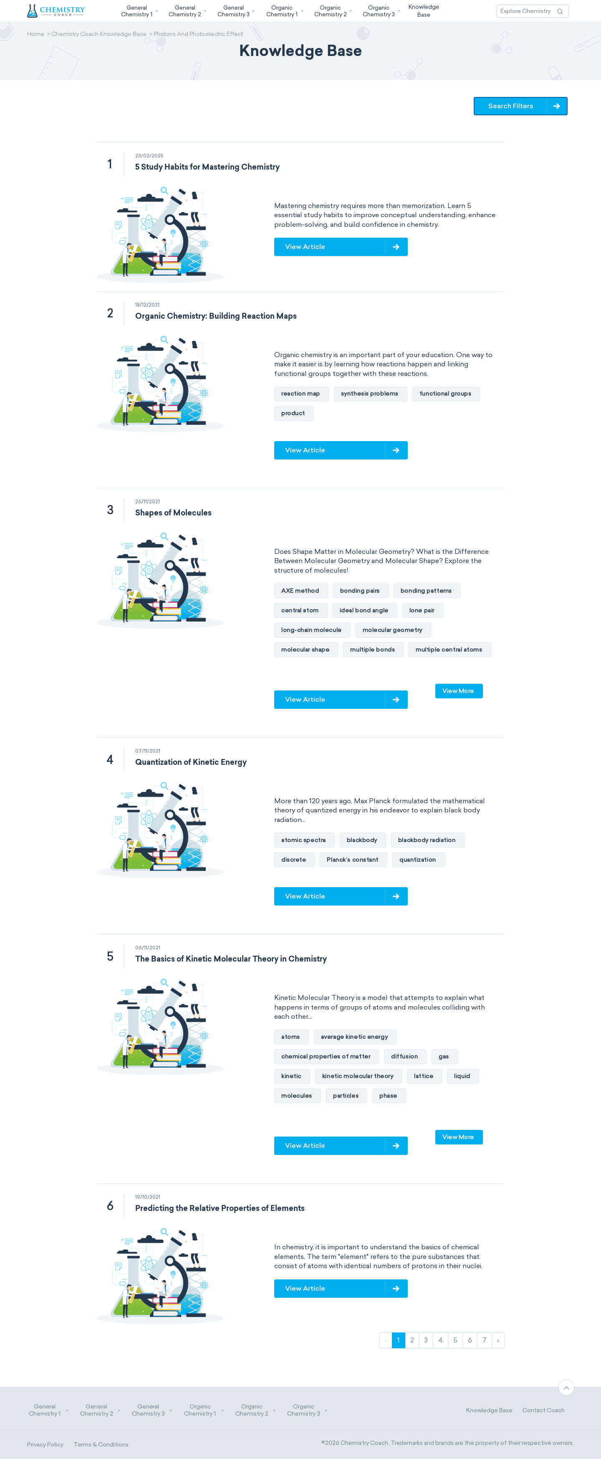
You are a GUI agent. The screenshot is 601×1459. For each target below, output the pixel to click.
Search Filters (510, 106)
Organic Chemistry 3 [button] (307, 1410)
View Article (305, 247)
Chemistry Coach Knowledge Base (98, 35)
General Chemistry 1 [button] (49, 1410)
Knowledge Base (489, 1410)
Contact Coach (544, 1410)
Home (35, 35)
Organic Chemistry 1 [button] (204, 1410)
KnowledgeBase (424, 11)
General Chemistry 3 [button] (152, 1410)
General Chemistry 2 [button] (100, 1410)
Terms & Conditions (101, 1444)
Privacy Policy (45, 1444)
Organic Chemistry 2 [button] (255, 1410)
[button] (138, 11)
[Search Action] (560, 11)
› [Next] (498, 1340)
